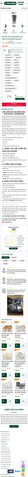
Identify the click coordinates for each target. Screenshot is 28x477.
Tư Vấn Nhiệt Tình (22, 32)
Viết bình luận (13, 248)
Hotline (23, 471)
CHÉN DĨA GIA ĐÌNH (14, 410)
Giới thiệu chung (4, 443)
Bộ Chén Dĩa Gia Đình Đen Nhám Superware (20, 391)
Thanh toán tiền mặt (5, 466)
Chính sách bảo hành (5, 460)
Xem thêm (10, 345)
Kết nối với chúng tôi (5, 474)
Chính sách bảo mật (5, 449)
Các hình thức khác (5, 468)
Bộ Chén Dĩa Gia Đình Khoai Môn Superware (20, 335)
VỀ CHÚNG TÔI (3, 441)
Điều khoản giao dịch (5, 435)
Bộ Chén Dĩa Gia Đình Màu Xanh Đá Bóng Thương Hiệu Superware (20, 364)
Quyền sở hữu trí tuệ (5, 439)
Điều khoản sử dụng (5, 433)
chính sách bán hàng (5, 452)
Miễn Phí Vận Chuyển (5, 33)
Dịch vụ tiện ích (4, 437)
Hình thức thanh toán (6, 462)
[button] (26, 26)
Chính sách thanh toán (5, 454)
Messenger (23, 467)
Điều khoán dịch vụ (5, 431)
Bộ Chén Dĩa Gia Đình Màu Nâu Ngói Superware (7, 335)
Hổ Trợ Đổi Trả (14, 32)
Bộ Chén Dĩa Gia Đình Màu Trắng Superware (7, 391)
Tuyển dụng (3, 445)
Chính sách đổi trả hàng (6, 458)
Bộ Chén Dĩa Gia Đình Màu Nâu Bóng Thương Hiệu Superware (7, 364)
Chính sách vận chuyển (6, 456)
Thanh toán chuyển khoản (6, 464)
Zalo (23, 463)
